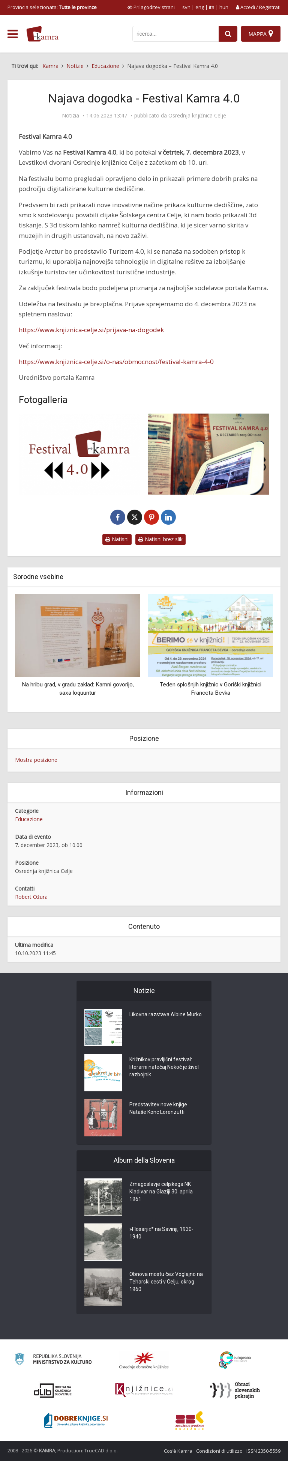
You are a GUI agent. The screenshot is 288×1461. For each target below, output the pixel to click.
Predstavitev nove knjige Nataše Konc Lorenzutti (158, 1108)
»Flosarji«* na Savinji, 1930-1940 (161, 1233)
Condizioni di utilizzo (219, 1450)
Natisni (117, 539)
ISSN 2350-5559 (263, 1450)
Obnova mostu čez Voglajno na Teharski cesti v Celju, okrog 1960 (166, 1281)
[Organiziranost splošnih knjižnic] (144, 1360)
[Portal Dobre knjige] (76, 1420)
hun (223, 7)
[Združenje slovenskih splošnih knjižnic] (144, 1390)
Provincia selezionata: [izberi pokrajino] (52, 7)
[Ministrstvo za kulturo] (53, 1360)
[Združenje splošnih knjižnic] (190, 1420)
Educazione (29, 819)
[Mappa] (260, 34)
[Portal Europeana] (235, 1360)
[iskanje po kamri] (175, 34)
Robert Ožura (31, 896)
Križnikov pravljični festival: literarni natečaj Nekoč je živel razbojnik (164, 1066)
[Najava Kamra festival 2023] (208, 454)
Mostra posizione (36, 759)
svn (186, 7)
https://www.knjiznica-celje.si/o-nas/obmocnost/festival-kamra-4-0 (116, 361)
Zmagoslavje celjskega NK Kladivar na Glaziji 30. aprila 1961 (161, 1191)
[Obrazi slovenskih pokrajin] (235, 1390)
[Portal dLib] (53, 1390)
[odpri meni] (13, 34)
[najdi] (228, 34)
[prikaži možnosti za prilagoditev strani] (151, 7)
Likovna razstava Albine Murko (165, 1014)
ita (211, 7)
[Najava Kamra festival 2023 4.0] (79, 454)
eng (199, 7)
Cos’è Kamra (178, 1450)
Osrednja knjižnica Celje (197, 115)
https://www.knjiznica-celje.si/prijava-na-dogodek (91, 329)
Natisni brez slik (160, 539)
